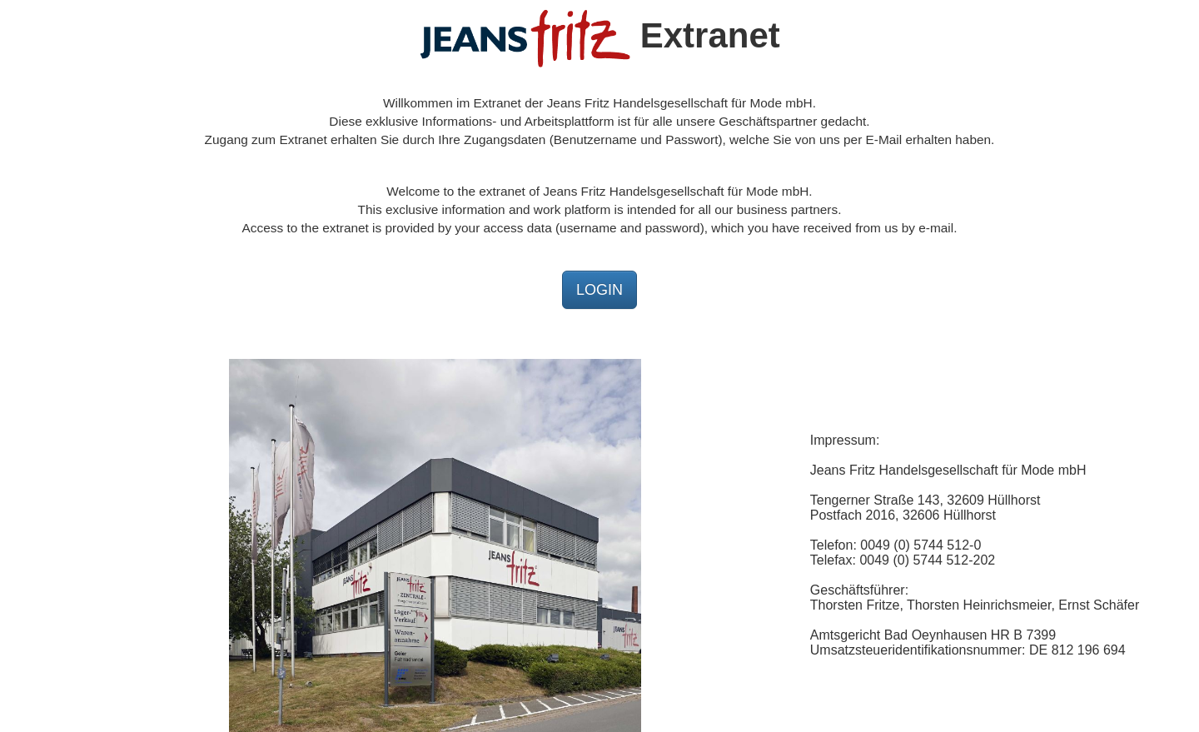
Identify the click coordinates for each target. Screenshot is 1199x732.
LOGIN (599, 289)
